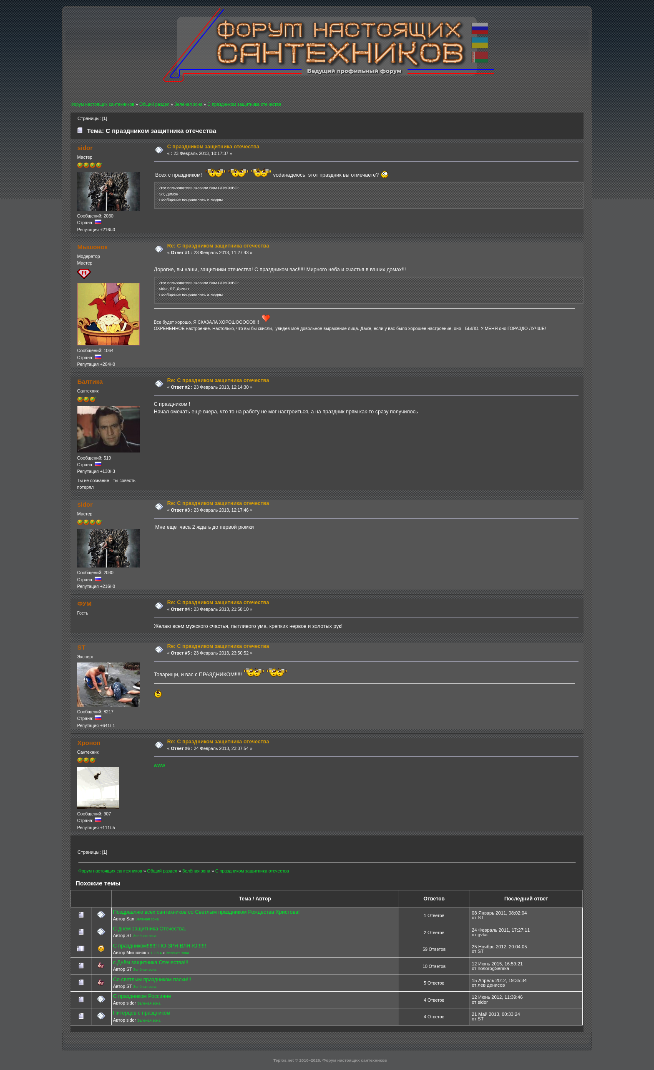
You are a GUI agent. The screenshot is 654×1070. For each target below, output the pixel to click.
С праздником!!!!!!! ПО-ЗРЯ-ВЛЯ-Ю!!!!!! (159, 946)
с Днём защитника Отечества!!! (151, 962)
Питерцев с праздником (141, 1013)
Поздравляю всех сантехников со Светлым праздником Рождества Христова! (206, 912)
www (159, 765)
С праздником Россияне (142, 996)
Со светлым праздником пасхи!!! (152, 979)
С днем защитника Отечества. (149, 929)
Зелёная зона (147, 919)
